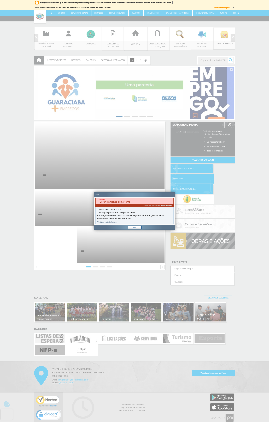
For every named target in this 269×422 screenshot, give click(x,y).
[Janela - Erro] (134, 211)
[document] (134, 211)
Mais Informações (222, 7)
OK (134, 227)
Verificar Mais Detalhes (106, 222)
